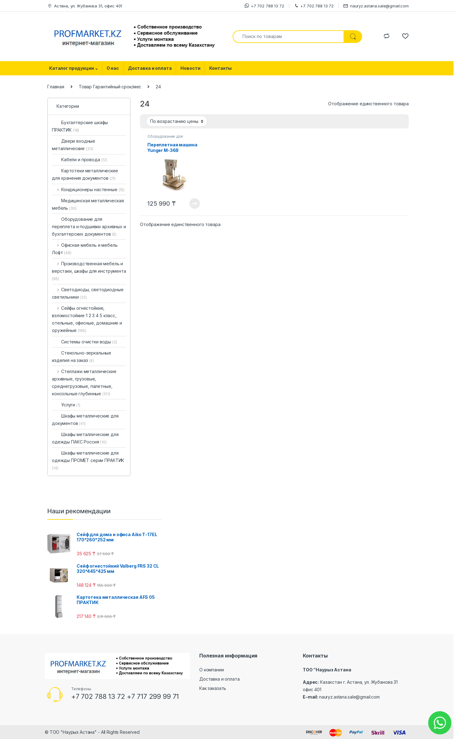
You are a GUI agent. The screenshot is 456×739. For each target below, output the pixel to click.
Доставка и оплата (150, 68)
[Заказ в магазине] (176, 121)
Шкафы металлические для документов (85, 419)
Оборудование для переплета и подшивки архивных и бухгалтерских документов (89, 226)
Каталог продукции (71, 68)
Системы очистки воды (84, 341)
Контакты (220, 68)
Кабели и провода (79, 159)
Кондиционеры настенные (88, 189)
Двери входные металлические (73, 144)
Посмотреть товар (194, 203)
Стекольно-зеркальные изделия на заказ (81, 356)
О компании (211, 669)
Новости (190, 68)
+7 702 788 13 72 (264, 5)
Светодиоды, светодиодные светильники (87, 293)
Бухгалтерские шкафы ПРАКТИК (80, 126)
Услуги (66, 404)
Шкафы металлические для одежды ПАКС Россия (85, 438)
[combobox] (288, 36)
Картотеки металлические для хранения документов (85, 174)
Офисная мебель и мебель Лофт (85, 248)
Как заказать (212, 688)
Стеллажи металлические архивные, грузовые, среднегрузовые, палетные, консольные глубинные (84, 382)
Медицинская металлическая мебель (88, 204)
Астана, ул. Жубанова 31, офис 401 (84, 6)
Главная (55, 86)
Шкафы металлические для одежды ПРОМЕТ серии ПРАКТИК (88, 460)
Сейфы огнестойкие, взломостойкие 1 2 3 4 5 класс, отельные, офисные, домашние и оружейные (87, 319)
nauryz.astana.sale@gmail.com (376, 6)
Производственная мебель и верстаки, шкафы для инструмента (89, 271)
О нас (113, 68)
